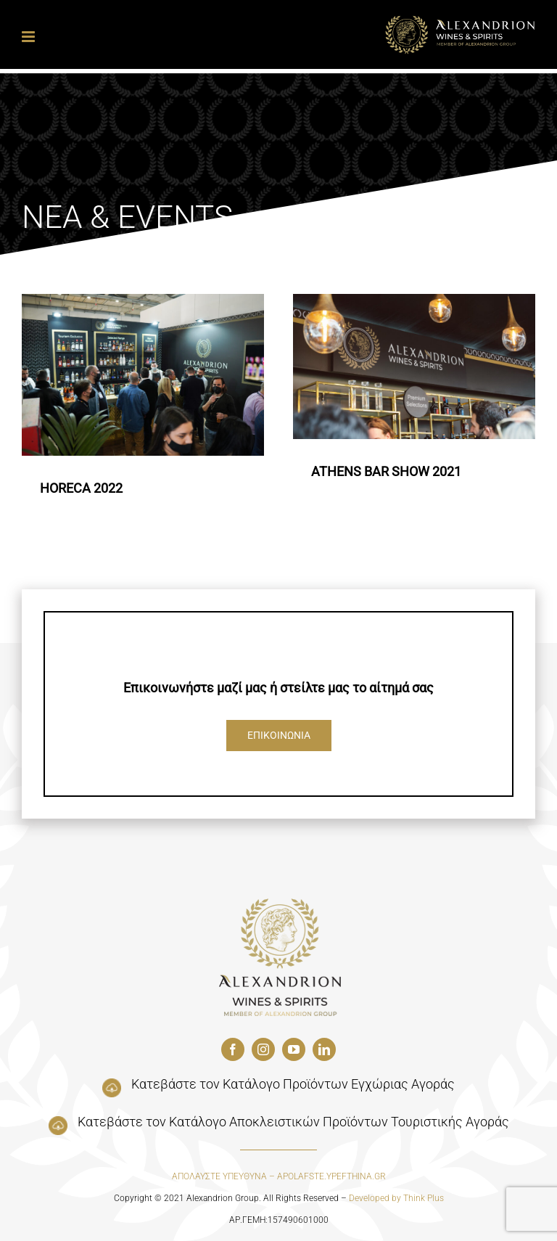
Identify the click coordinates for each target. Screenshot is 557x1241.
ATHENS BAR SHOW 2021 (386, 471)
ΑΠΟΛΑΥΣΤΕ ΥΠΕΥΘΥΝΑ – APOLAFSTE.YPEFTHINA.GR (279, 1176)
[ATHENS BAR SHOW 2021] (414, 366)
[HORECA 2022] (143, 375)
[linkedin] (324, 1049)
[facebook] (232, 1049)
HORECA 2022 (81, 488)
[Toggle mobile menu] (29, 36)
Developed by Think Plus (396, 1198)
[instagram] (263, 1049)
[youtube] (293, 1049)
